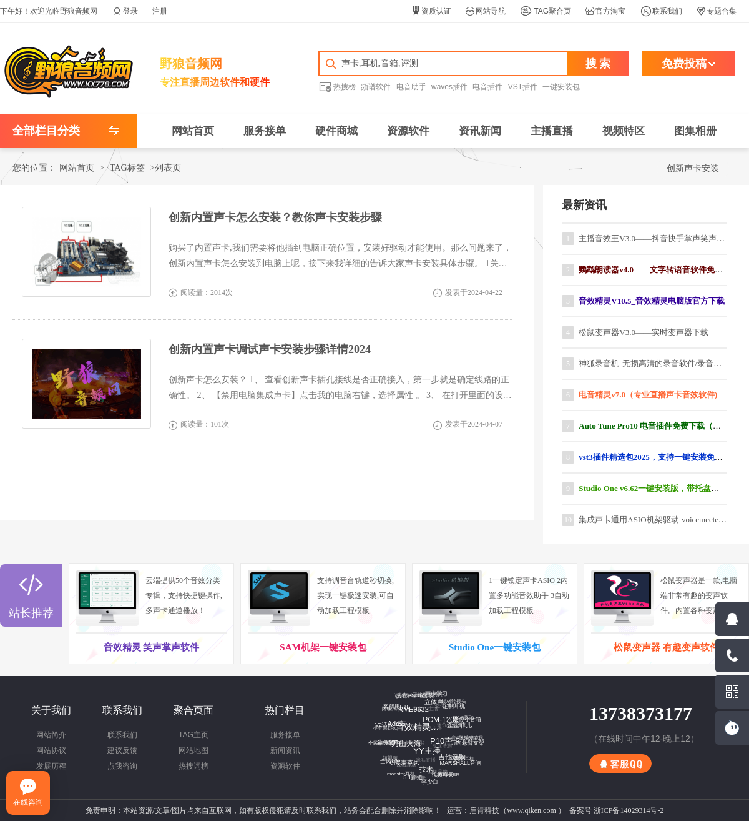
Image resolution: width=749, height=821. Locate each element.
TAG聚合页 (545, 11)
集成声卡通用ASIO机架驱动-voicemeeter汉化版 (662, 519)
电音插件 (487, 86)
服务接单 (264, 131)
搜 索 (598, 63)
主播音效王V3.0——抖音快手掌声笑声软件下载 (664, 238)
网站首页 (193, 131)
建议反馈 (122, 750)
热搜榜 (337, 86)
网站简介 (51, 734)
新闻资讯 (285, 750)
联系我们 (661, 11)
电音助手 (411, 86)
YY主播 (422, 746)
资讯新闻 (480, 131)
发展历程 (51, 766)
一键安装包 (561, 86)
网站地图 (193, 750)
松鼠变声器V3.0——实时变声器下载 (643, 332)
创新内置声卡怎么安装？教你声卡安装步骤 (275, 217)
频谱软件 (376, 86)
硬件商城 (336, 131)
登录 (125, 11)
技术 (422, 765)
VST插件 (522, 86)
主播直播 (552, 131)
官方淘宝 (605, 11)
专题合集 (717, 11)
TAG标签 (127, 167)
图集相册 (695, 131)
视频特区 (623, 131)
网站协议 (51, 750)
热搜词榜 (193, 766)
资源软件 (408, 131)
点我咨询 (122, 766)
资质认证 (431, 11)
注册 (159, 11)
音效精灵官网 (415, 722)
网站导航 (486, 11)
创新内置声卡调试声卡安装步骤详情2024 (270, 349)
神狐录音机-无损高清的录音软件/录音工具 (654, 363)
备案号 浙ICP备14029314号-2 (616, 810)
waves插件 (449, 86)
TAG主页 (193, 734)
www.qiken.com (531, 810)
